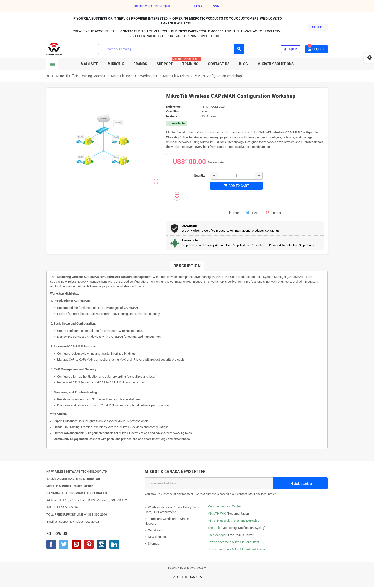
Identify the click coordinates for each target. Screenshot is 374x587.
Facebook (51, 544)
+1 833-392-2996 (206, 6)
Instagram (101, 544)
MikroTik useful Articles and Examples (233, 520)
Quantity (199, 175)
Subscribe (300, 483)
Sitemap (153, 543)
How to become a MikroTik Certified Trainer (237, 549)
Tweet (253, 212)
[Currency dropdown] (318, 27)
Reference (173, 106)
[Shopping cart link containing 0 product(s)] (316, 49)
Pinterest (274, 212)
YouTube (76, 544)
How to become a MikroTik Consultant (233, 542)
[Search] (171, 49)
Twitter (63, 544)
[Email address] (209, 483)
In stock (171, 116)
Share (234, 212)
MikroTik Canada (187, 577)
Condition (172, 111)
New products (157, 537)
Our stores (155, 530)
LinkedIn (114, 544)
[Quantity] (236, 175)
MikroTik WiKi (217, 513)
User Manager (217, 535)
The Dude (214, 528)
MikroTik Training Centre (224, 506)
